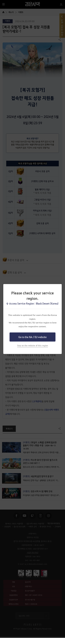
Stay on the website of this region (32, 345)
